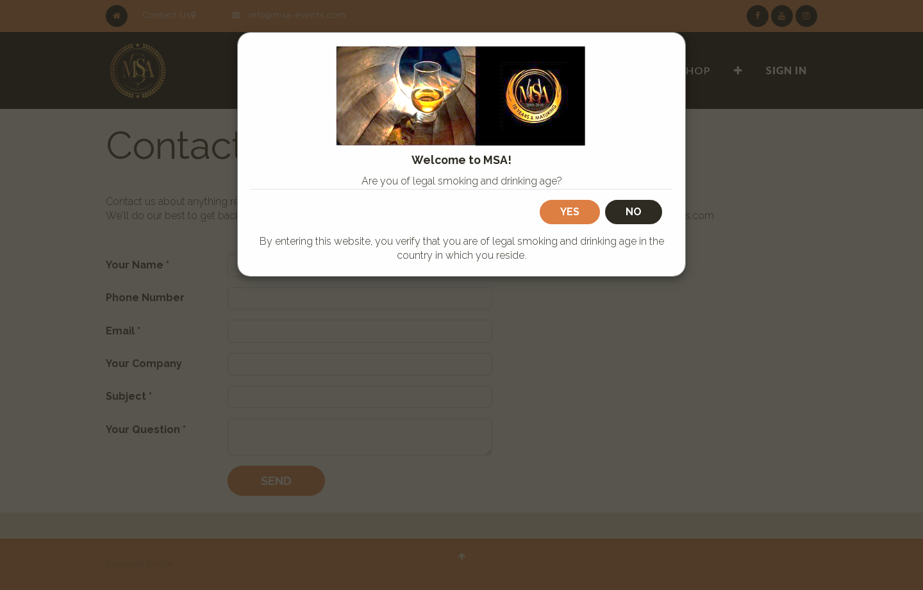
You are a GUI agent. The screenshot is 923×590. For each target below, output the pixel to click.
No (634, 212)
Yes (569, 212)
